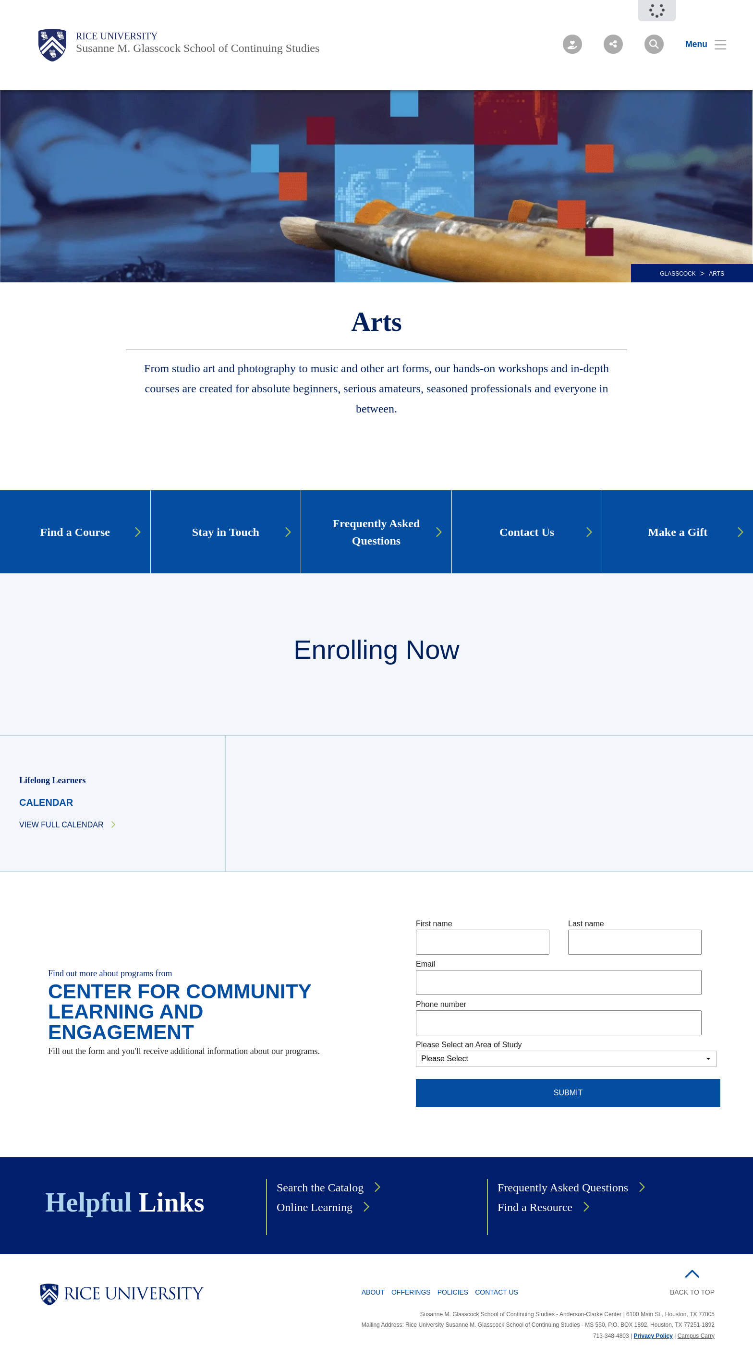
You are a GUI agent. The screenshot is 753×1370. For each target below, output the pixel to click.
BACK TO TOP (692, 1292)
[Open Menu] (700, 44)
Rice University (117, 36)
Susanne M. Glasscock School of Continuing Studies (197, 48)
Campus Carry (696, 1336)
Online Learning (314, 1207)
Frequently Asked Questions (563, 1187)
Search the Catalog (320, 1187)
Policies (453, 1292)
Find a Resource (535, 1207)
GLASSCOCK (678, 273)
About (373, 1292)
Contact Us (496, 1292)
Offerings (411, 1292)
